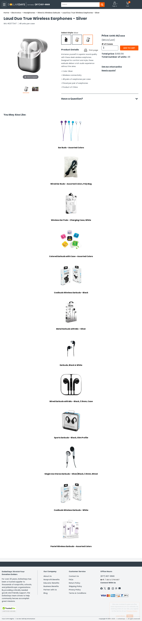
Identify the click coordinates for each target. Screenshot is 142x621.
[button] (114, 4)
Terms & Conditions (77, 593)
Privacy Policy (75, 589)
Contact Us (74, 576)
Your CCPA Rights (8, 619)
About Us (48, 576)
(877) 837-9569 (107, 576)
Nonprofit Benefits (52, 579)
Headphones (29, 12)
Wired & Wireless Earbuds (48, 12)
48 (128, 56)
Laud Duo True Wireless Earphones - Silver (80, 12)
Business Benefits (51, 586)
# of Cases (107, 44)
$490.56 (119, 53)
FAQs (71, 579)
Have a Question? (73, 98)
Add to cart (129, 48)
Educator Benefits (51, 583)
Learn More (120, 616)
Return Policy (74, 583)
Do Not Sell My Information (26, 619)
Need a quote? (109, 70)
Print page (93, 50)
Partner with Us (50, 589)
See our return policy (112, 66)
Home (6, 12)
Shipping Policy (75, 586)
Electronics (16, 12)
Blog (45, 593)
